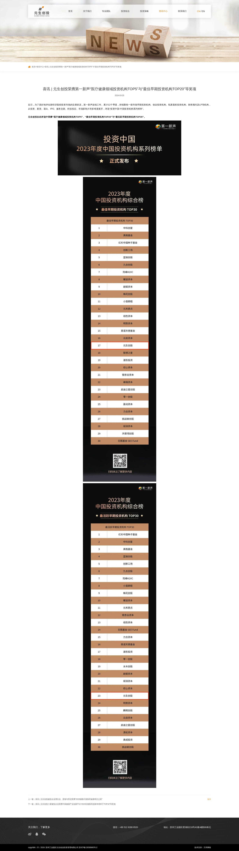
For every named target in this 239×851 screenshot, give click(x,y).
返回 (209, 799)
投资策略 (144, 11)
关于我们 (87, 11)
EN (203, 11)
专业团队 (106, 11)
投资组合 (125, 11)
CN (198, 11)
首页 (70, 11)
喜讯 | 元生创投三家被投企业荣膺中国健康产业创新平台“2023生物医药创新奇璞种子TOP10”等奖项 (75, 804)
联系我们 (182, 11)
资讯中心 (163, 11)
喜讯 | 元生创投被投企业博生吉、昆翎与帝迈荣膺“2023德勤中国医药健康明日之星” (68, 799)
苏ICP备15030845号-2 (88, 847)
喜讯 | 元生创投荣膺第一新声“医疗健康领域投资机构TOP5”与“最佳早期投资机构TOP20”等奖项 (83, 67)
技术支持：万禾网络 (202, 847)
